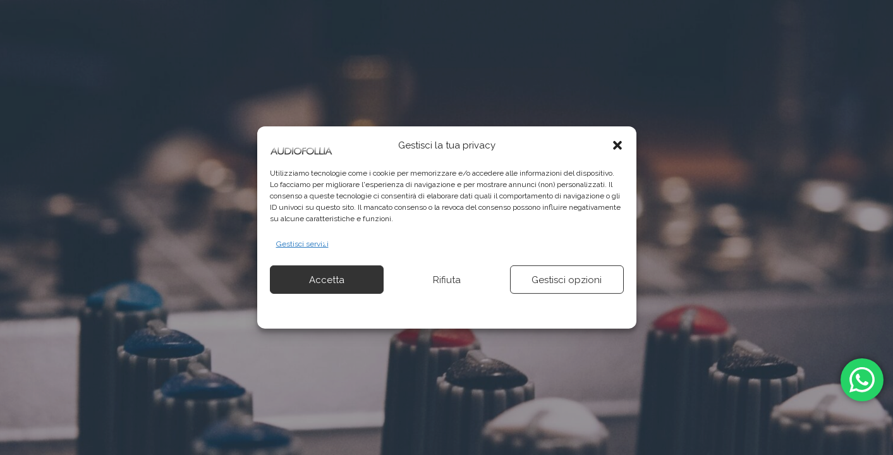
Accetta (326, 280)
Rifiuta (447, 280)
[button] (617, 145)
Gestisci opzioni (567, 280)
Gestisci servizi (302, 244)
